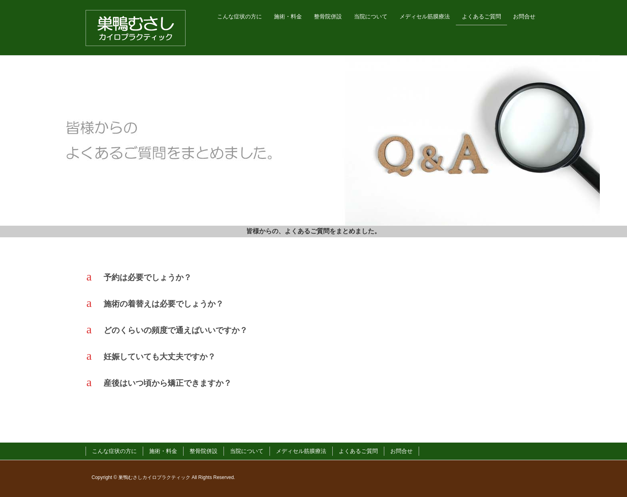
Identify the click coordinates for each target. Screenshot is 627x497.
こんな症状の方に (114, 451)
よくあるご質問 (358, 451)
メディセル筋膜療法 (301, 451)
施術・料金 (163, 451)
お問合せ (401, 451)
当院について (247, 451)
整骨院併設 (204, 451)
